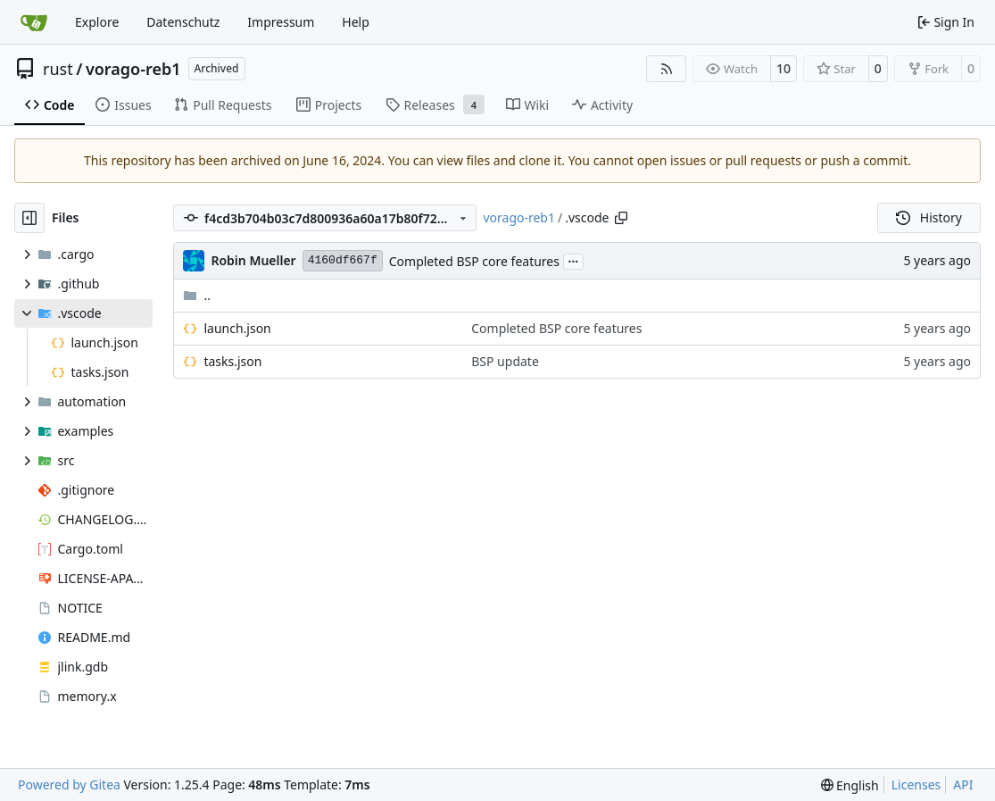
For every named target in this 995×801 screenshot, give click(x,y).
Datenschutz (183, 21)
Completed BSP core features (474, 261)
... (573, 260)
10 (783, 68)
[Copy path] (621, 218)
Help (355, 21)
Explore (97, 21)
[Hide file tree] (29, 218)
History (929, 217)
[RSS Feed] (666, 68)
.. (197, 295)
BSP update (505, 361)
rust (58, 69)
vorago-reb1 (133, 69)
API (963, 784)
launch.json (236, 328)
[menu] (850, 785)
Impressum (280, 21)
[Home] (34, 22)
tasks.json (232, 361)
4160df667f (342, 260)
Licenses (916, 784)
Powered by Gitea (69, 784)
